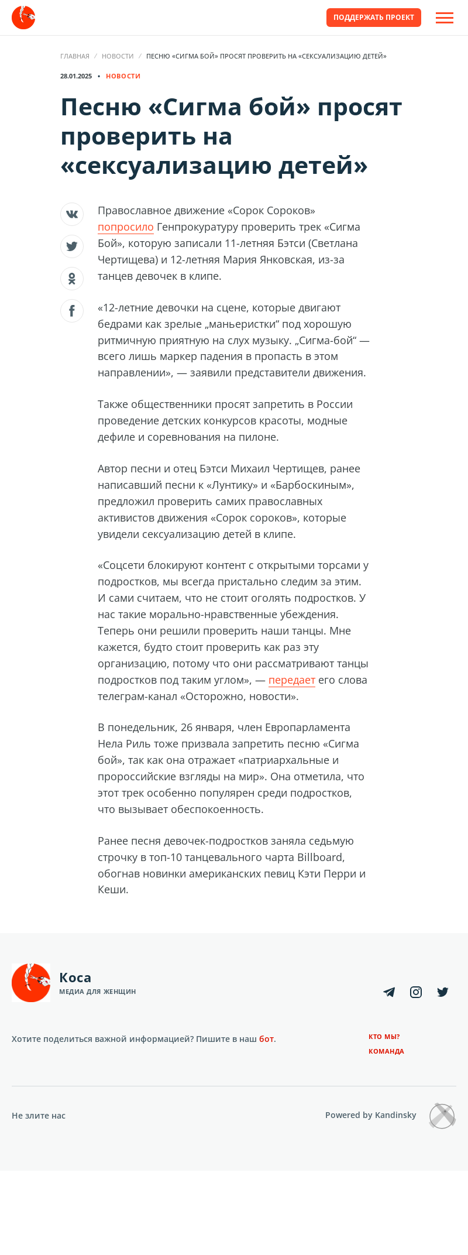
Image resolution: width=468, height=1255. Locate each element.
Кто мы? (384, 1036)
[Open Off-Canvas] (444, 17)
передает (292, 680)
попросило (126, 227)
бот (266, 1038)
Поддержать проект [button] (373, 17)
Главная (75, 56)
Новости (118, 56)
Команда (387, 1051)
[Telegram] (389, 992)
